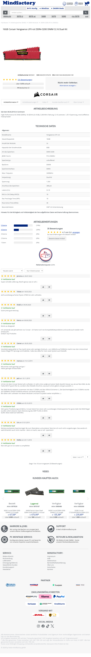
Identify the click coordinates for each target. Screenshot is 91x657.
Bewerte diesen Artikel (57, 238)
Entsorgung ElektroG (10, 563)
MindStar (44, 8)
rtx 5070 (75, 16)
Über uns (50, 565)
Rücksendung (7, 558)
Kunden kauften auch (60, 102)
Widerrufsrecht (8, 556)
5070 (54, 16)
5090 (64, 16)
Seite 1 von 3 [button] (78, 457)
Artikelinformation (10, 102)
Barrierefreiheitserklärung (56, 563)
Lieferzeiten (7, 561)
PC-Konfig (32, 8)
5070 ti (20, 16)
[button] (5, 12)
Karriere (50, 569)
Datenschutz (51, 561)
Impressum (51, 556)
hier (67, 644)
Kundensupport (8, 567)
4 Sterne (4, 230)
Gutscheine (51, 567)
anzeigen (76, 232)
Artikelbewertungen (29, 102)
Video (44, 102)
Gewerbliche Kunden (10, 565)
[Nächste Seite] (87, 457)
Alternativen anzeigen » (68, 85)
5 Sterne (4, 225)
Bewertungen (25, 80)
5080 (43, 16)
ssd (86, 16)
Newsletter (7, 569)
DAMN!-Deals (57, 8)
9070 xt (32, 16)
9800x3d (7, 16)
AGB (48, 558)
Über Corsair (77, 102)
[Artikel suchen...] (46, 12)
